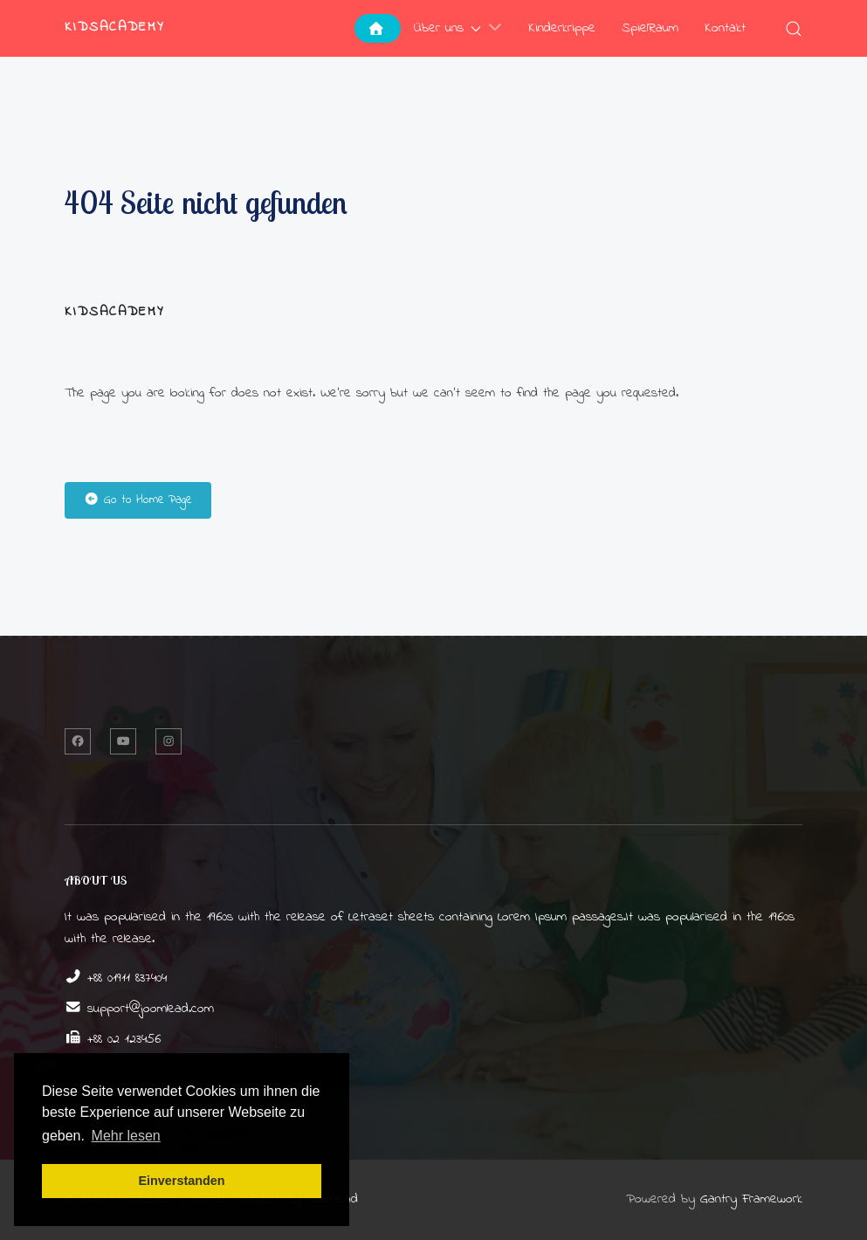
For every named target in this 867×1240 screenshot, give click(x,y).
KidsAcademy (115, 312)
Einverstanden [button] (181, 1181)
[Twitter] (123, 741)
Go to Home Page (138, 500)
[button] (793, 28)
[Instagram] (168, 741)
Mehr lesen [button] (126, 1135)
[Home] (377, 28)
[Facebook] (78, 741)
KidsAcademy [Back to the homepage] (115, 27)
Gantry (751, 1199)
